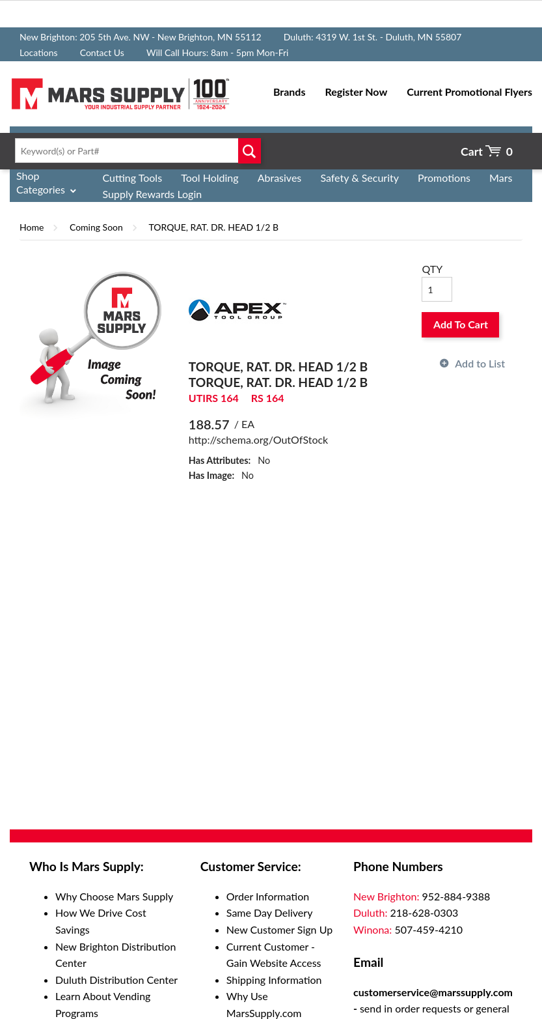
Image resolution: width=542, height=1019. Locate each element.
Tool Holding (209, 177)
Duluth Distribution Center (116, 979)
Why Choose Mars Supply (114, 896)
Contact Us (102, 52)
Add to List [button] (480, 363)
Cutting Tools (133, 177)
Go (249, 150)
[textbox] (135, 150)
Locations (39, 52)
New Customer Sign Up (279, 929)
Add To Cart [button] (460, 324)
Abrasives (280, 177)
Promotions (444, 177)
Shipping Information (274, 979)
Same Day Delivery (269, 912)
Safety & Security (359, 177)
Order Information (267, 896)
